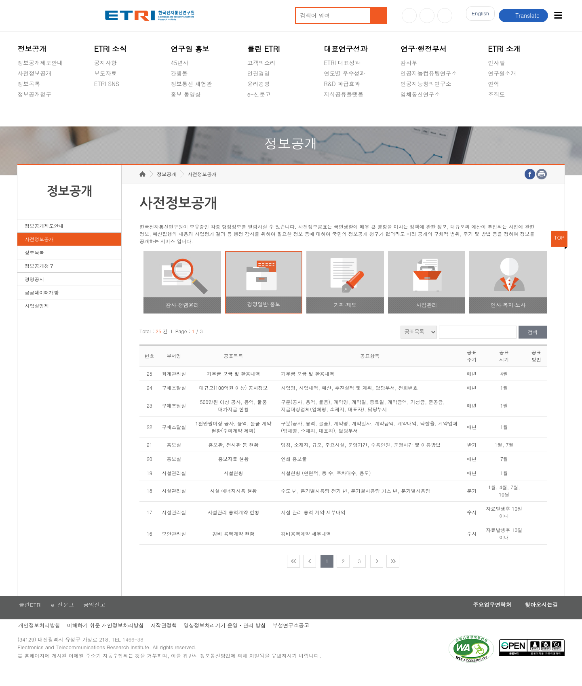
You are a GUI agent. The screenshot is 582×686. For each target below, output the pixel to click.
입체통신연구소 (420, 94)
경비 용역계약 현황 (234, 546)
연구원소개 (502, 73)
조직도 (496, 94)
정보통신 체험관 (191, 84)
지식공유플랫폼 (343, 94)
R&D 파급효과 (342, 84)
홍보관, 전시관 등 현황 (233, 457)
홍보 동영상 (186, 94)
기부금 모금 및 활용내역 (233, 386)
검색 (533, 344)
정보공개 (31, 48)
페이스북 (444, 15)
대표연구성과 (345, 48)
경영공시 (28, 113)
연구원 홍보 (190, 48)
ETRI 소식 (110, 48)
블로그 (427, 15)
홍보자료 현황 (233, 471)
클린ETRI (29, 618)
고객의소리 (261, 63)
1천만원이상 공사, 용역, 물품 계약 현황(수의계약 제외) (234, 439)
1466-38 (136, 655)
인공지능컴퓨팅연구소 (429, 73)
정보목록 (28, 84)
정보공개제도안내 (40, 63)
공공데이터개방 (42, 304)
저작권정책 (166, 639)
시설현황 (233, 485)
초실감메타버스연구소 (429, 113)
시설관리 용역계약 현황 (233, 524)
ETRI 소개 (504, 48)
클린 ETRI (263, 48)
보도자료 (105, 73)
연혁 (493, 84)
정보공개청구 (34, 94)
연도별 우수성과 (344, 73)
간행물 (179, 73)
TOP (559, 250)
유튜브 (409, 15)
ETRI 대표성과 (342, 63)
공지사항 (105, 63)
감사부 (409, 63)
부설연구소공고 (296, 639)
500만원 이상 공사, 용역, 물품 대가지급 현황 (233, 418)
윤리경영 (258, 84)
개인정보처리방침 (38, 639)
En (478, 15)
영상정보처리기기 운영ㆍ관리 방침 (228, 639)
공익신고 (258, 113)
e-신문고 (259, 94)
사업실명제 (37, 318)
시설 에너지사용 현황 (233, 503)
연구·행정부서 (424, 48)
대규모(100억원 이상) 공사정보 (233, 400)
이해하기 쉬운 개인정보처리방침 (106, 639)
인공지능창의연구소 (426, 84)
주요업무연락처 (486, 618)
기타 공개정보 (506, 113)
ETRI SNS (106, 84)
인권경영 (258, 73)
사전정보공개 (34, 73)
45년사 (179, 63)
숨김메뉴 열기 (21, 104)
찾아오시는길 (539, 618)
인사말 (496, 63)
